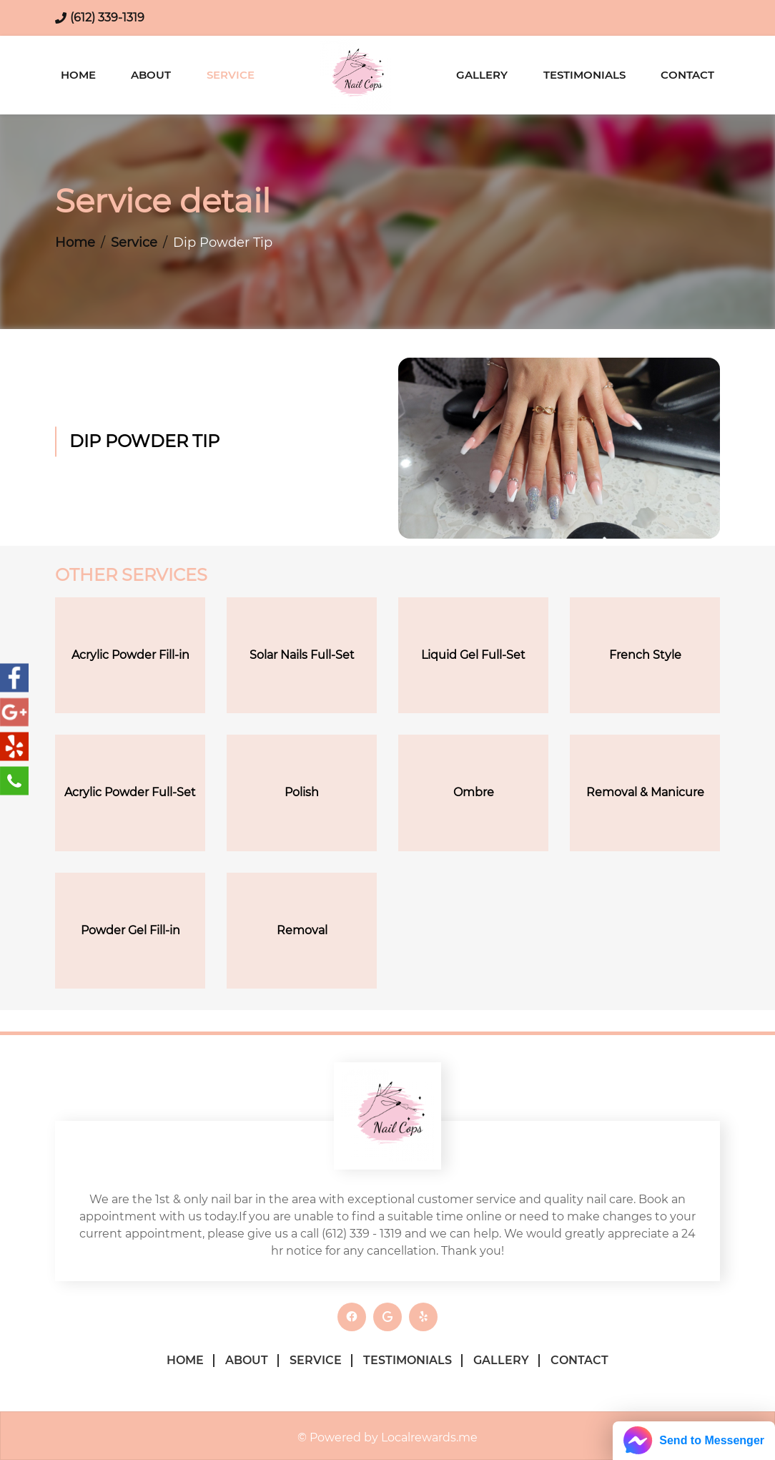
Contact (687, 75)
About (151, 75)
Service (231, 75)
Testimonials (584, 75)
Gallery (482, 75)
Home (78, 75)
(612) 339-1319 (107, 17)
